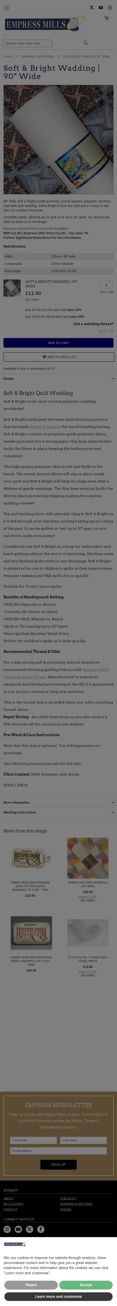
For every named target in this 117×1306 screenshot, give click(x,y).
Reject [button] (30, 1285)
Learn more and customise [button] (58, 1296)
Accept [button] (86, 1285)
